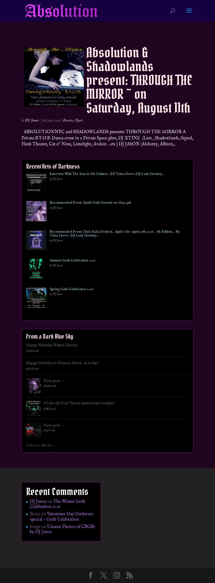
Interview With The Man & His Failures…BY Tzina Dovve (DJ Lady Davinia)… (107, 174)
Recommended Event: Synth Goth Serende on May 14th (90, 203)
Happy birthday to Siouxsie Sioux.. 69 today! (62, 363)
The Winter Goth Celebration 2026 (58, 504)
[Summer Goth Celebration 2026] (36, 270)
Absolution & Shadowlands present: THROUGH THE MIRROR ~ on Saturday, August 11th (139, 80)
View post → (54, 381)
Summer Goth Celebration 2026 (72, 260)
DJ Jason (32, 120)
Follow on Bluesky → (41, 445)
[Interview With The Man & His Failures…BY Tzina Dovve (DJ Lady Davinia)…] (36, 183)
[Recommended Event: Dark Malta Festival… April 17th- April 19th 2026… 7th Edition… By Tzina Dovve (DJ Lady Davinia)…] (36, 241)
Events (68, 120)
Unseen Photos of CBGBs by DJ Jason (62, 529)
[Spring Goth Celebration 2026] (36, 298)
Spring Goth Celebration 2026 (71, 289)
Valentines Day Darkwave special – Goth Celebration (61, 516)
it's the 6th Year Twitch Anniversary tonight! (79, 403)
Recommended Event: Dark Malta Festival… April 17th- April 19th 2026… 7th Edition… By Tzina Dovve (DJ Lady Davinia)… (115, 234)
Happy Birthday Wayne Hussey (51, 345)
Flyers (79, 120)
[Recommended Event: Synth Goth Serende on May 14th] (36, 212)
